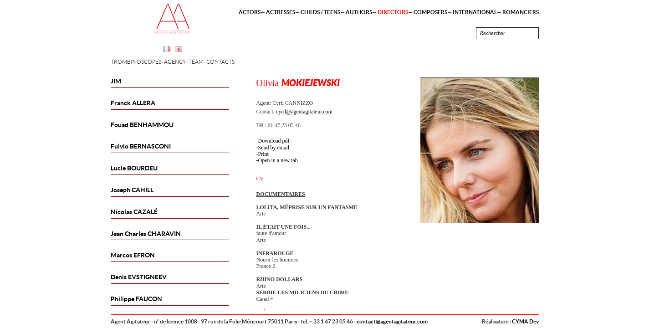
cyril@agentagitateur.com (304, 111)
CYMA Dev (525, 321)
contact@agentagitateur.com (392, 321)
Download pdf (274, 141)
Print (263, 154)
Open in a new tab (278, 160)
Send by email (274, 147)
